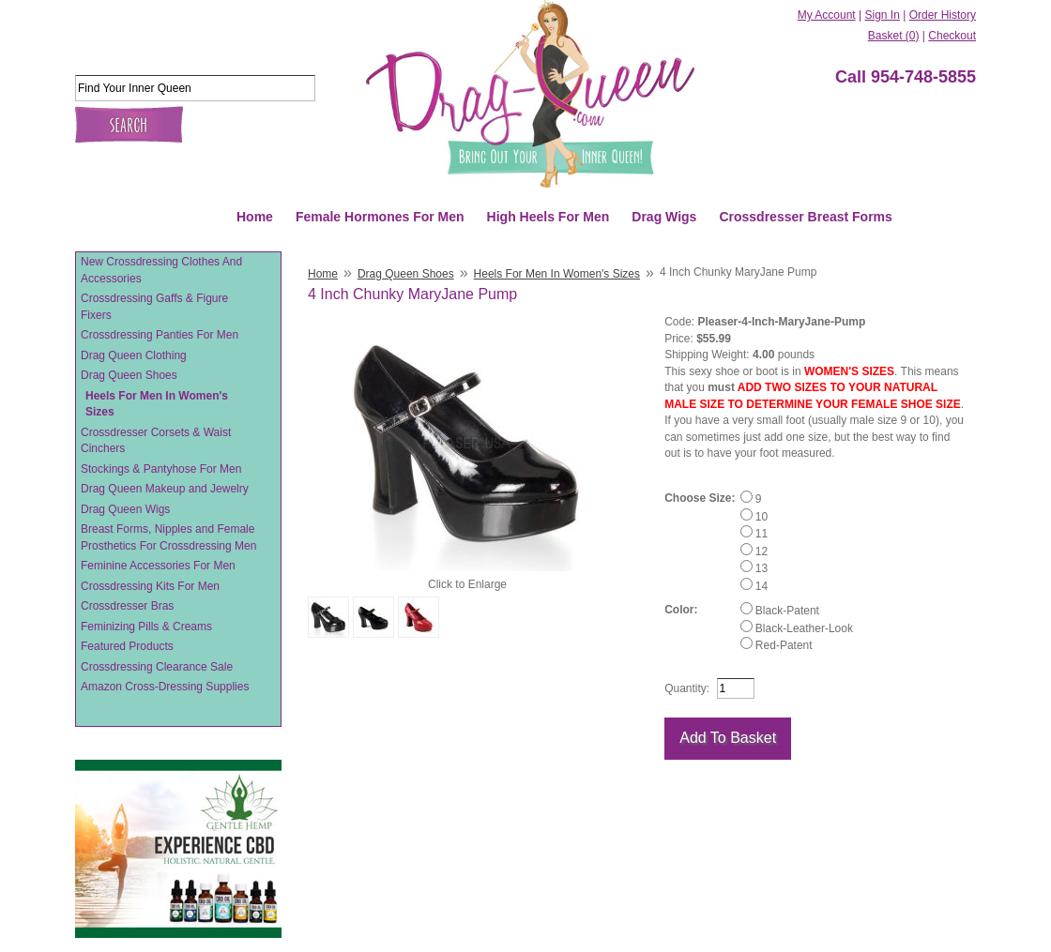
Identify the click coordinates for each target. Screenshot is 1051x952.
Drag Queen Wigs (125, 509)
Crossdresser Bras (127, 605)
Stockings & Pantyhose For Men (161, 469)
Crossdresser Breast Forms (805, 216)
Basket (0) (894, 35)
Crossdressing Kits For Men (150, 586)
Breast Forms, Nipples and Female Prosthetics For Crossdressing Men (168, 537)
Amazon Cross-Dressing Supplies (165, 686)
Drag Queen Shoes (129, 375)
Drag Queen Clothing (134, 355)
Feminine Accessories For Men (158, 565)
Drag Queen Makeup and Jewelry (165, 488)
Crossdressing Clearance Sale (157, 666)
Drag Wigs (664, 216)
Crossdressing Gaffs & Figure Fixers (154, 307)
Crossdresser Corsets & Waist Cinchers (156, 441)
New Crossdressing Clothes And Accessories (161, 270)
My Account (827, 15)
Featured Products (127, 646)
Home (254, 216)
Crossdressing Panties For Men (159, 334)
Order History (942, 15)
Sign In (881, 15)
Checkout (952, 35)
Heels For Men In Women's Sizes (156, 404)
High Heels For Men (548, 216)
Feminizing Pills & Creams (146, 626)
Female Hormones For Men (380, 216)
